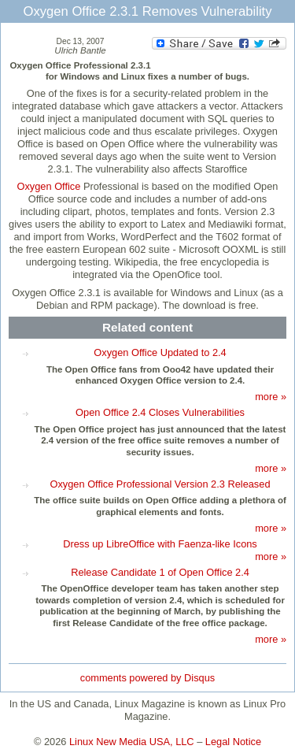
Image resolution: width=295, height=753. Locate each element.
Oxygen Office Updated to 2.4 (160, 352)
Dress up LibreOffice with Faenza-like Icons (160, 544)
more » (270, 396)
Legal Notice (233, 741)
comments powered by (147, 678)
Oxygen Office (49, 186)
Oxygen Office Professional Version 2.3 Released (160, 484)
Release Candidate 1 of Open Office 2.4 (160, 572)
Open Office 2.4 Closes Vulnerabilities (160, 412)
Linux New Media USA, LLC (131, 741)
